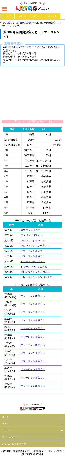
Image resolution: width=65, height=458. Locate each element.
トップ (7, 15)
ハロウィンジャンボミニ (34, 240)
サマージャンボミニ (31, 251)
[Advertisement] (33, 93)
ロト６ (21, 15)
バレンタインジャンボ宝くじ (36, 277)
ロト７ (36, 15)
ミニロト (52, 15)
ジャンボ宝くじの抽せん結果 (16, 22)
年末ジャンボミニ (30, 230)
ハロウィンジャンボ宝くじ (35, 245)
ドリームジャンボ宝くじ (34, 266)
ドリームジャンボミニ (33, 261)
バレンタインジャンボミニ (35, 271)
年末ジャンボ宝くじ (31, 235)
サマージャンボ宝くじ (33, 256)
